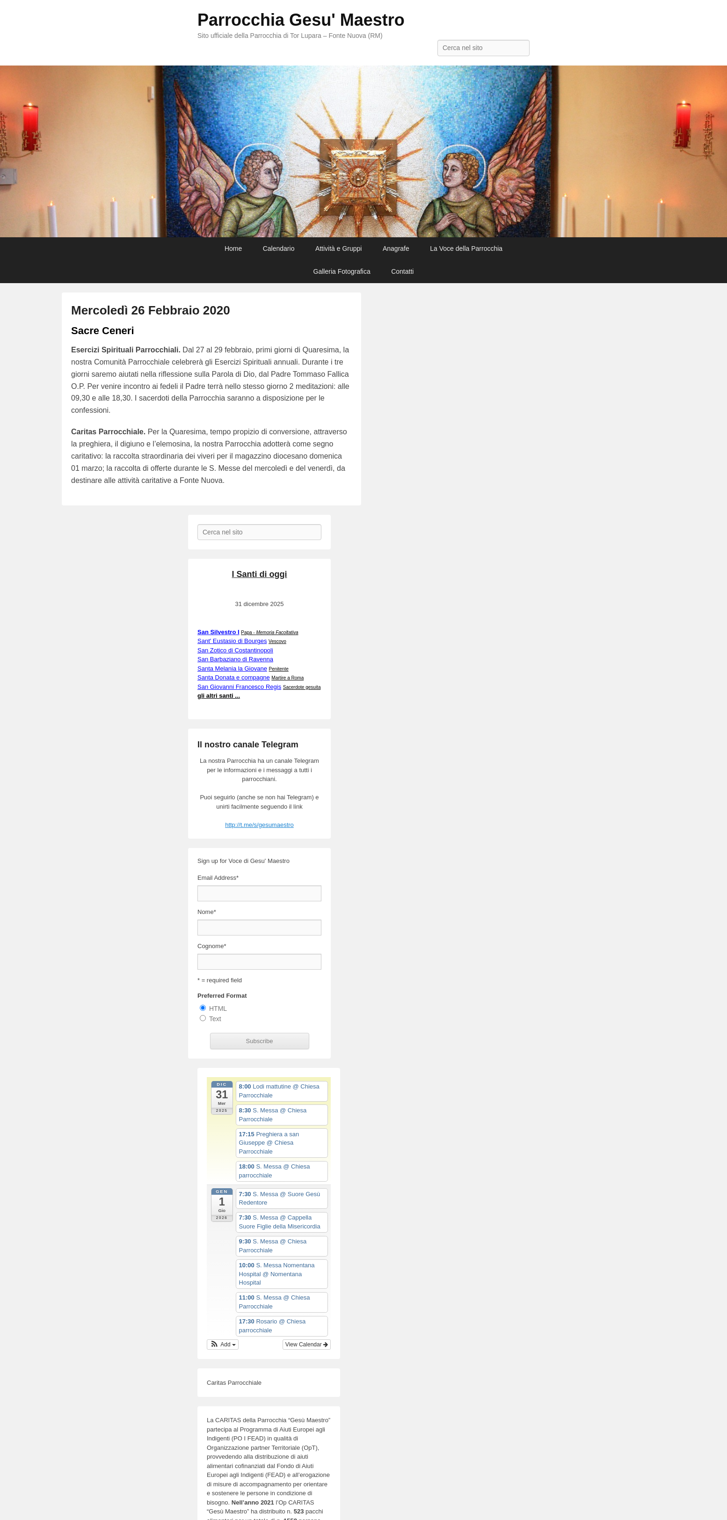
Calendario (279, 248)
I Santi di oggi (259, 574)
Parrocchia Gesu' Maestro (301, 19)
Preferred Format (222, 995)
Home (233, 248)
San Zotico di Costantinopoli (235, 650)
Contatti (402, 271)
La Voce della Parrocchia (466, 248)
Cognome (211, 946)
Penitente (279, 669)
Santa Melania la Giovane (232, 668)
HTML (218, 1008)
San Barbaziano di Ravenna (235, 659)
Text (215, 1019)
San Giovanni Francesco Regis (239, 686)
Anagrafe (396, 248)
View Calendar (306, 1344)
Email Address (218, 877)
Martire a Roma (287, 677)
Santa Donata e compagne (233, 677)
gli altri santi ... (218, 695)
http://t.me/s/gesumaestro (259, 824)
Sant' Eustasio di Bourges (232, 640)
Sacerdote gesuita (302, 687)
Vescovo (277, 641)
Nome (206, 911)
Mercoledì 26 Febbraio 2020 (150, 310)
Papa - (269, 632)
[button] (222, 1344)
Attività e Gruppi (338, 248)
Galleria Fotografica (342, 271)
